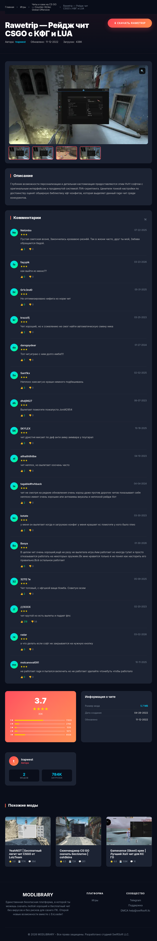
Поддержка (135, 905)
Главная (9, 7)
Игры (23, 7)
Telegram (135, 900)
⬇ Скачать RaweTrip (130, 23)
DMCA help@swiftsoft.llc (135, 910)
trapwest (20, 41)
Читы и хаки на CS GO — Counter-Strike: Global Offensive (44, 7)
